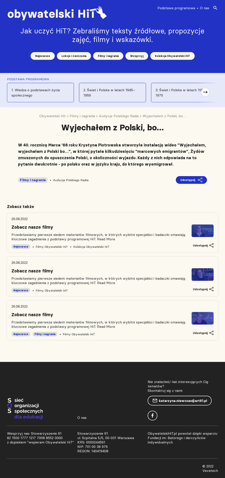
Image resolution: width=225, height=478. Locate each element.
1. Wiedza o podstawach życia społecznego (35, 92)
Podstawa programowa (176, 8)
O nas (204, 8)
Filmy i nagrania (108, 56)
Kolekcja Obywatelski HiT (172, 56)
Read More (106, 239)
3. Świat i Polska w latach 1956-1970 (181, 92)
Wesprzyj (136, 56)
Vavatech (210, 470)
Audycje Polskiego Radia (71, 180)
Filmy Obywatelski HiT (52, 247)
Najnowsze (42, 56)
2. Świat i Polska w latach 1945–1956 (109, 92)
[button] (205, 92)
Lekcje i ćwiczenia (74, 56)
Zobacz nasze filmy (32, 227)
